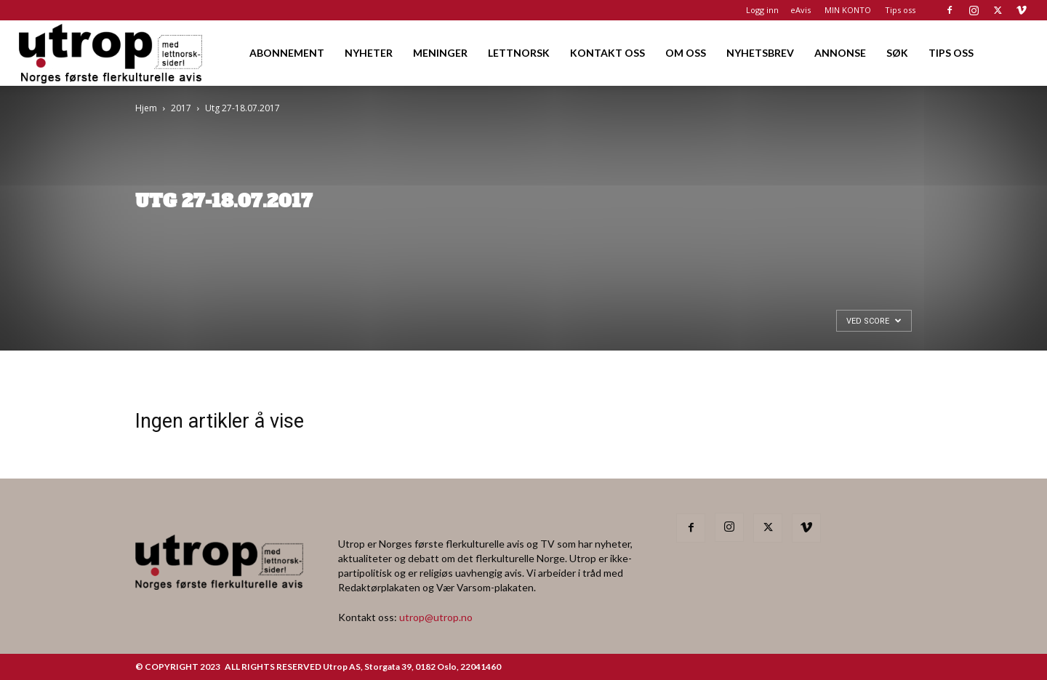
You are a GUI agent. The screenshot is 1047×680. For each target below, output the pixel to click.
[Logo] (112, 53)
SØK (897, 53)
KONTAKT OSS (607, 53)
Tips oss (900, 9)
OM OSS (685, 53)
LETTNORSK (519, 53)
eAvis (800, 9)
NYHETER (369, 53)
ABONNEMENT (286, 53)
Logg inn (762, 9)
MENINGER (440, 53)
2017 (181, 108)
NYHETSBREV (760, 53)
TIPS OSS (951, 53)
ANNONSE (840, 53)
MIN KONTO (848, 9)
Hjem (146, 108)
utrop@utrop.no (436, 617)
